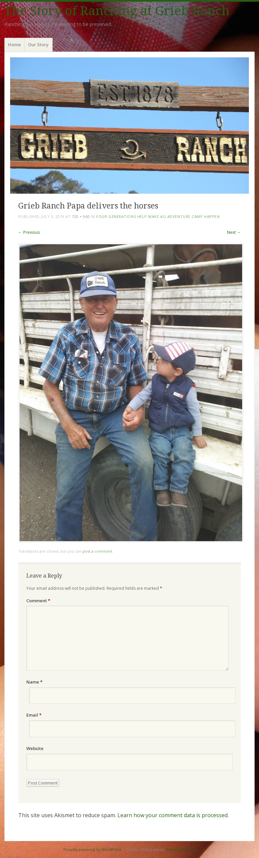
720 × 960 (81, 216)
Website (35, 748)
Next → (234, 232)
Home (14, 44)
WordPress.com (180, 849)
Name (34, 682)
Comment (38, 601)
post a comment (97, 551)
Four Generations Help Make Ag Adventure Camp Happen (158, 216)
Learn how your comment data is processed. (173, 815)
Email (33, 715)
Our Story (38, 44)
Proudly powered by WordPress (92, 849)
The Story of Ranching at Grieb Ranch (117, 11)
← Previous (29, 232)
